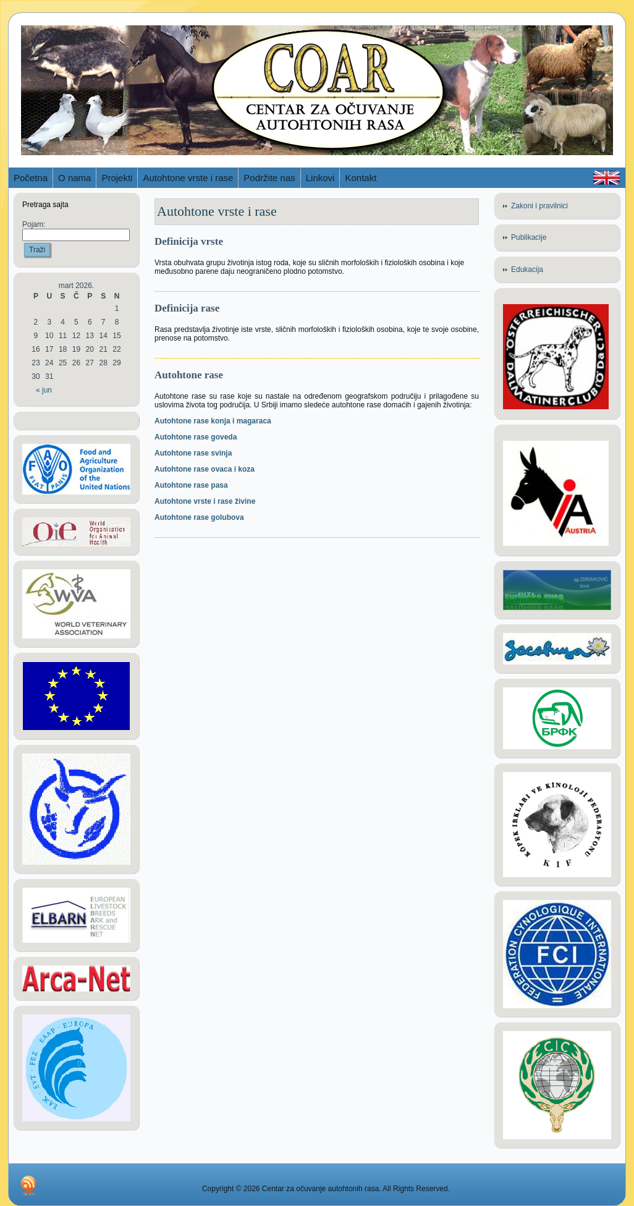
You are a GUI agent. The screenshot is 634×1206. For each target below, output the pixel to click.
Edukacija (527, 269)
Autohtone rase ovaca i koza (204, 469)
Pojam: (33, 224)
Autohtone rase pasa (191, 485)
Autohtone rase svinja (193, 453)
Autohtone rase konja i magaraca (212, 421)
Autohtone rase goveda (195, 437)
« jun (44, 390)
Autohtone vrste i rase (217, 211)
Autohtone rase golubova (199, 517)
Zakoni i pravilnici (539, 206)
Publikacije (528, 237)
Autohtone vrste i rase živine (204, 501)
